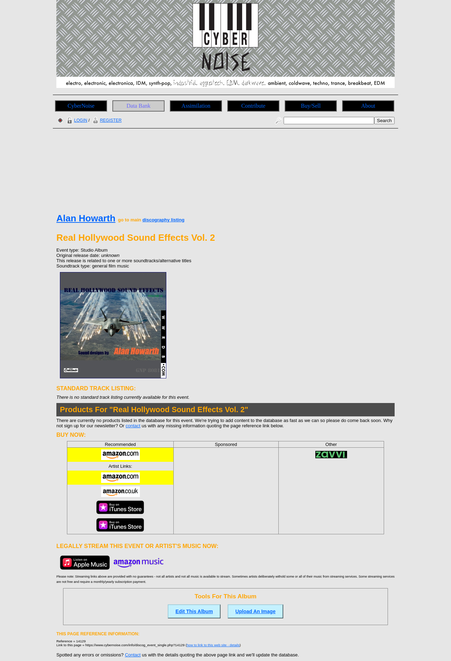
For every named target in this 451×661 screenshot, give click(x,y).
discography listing (163, 219)
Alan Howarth (86, 218)
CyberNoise (81, 106)
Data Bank (138, 106)
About (368, 106)
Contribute (253, 106)
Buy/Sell (311, 106)
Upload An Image (255, 611)
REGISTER (106, 120)
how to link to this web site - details (213, 645)
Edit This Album (194, 611)
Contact (133, 654)
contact (133, 425)
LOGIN (76, 120)
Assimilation (195, 106)
